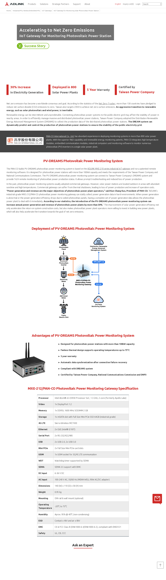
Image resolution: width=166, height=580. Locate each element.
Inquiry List (128, 4)
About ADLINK (14, 544)
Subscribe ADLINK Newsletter (139, 554)
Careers (9, 561)
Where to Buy (50, 554)
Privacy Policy (92, 533)
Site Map (125, 568)
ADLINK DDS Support (92, 554)
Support (87, 544)
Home (8, 10)
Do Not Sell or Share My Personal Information (20, 570)
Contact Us (51, 544)
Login (138, 4)
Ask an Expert (50, 548)
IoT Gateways (47, 10)
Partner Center (89, 548)
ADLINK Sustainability (15, 551)
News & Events (12, 558)
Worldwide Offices (53, 551)
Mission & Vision (13, 548)
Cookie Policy (126, 564)
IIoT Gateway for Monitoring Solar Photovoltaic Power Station (76, 10)
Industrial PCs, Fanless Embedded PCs (26, 10)
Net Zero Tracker (107, 103)
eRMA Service (88, 551)
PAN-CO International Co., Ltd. (60, 136)
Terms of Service (107, 533)
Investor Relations (14, 554)
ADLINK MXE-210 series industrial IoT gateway (108, 169)
